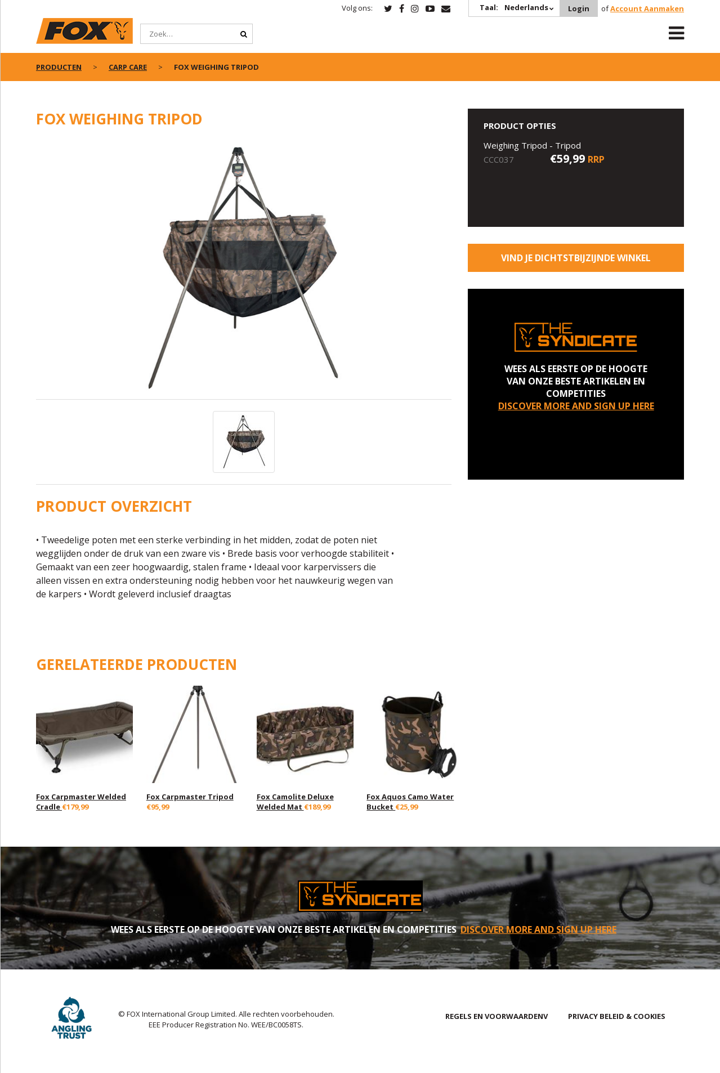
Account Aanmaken (647, 8)
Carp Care (128, 67)
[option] (243, 269)
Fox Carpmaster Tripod (190, 797)
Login (578, 8)
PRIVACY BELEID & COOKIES (616, 1016)
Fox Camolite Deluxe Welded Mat (295, 802)
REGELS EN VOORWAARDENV (496, 1016)
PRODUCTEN (59, 67)
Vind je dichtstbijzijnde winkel (576, 258)
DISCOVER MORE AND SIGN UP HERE (576, 406)
